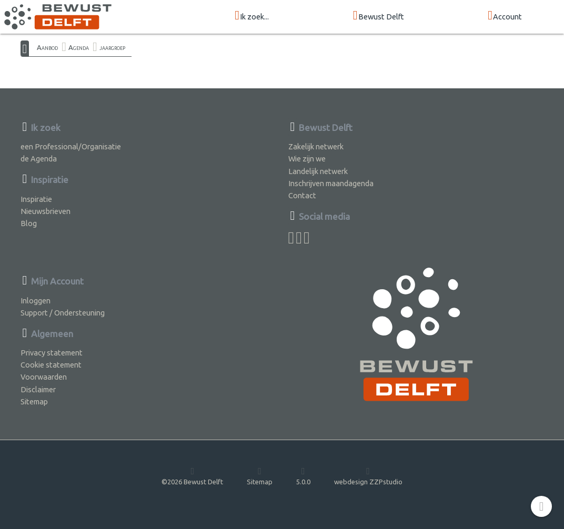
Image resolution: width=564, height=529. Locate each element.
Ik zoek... (252, 16)
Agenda (78, 47)
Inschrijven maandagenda (331, 183)
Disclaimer (38, 389)
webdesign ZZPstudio (368, 476)
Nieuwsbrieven (45, 211)
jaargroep (112, 47)
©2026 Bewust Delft (192, 476)
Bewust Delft (378, 16)
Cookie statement (51, 364)
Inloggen (36, 300)
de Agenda (39, 158)
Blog (29, 223)
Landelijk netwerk (318, 171)
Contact (302, 195)
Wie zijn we (307, 158)
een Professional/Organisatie (71, 146)
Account (505, 16)
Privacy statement (52, 352)
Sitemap (34, 401)
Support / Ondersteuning (63, 312)
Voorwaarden (44, 376)
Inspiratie (36, 199)
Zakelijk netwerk (316, 146)
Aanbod (47, 47)
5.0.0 (303, 476)
